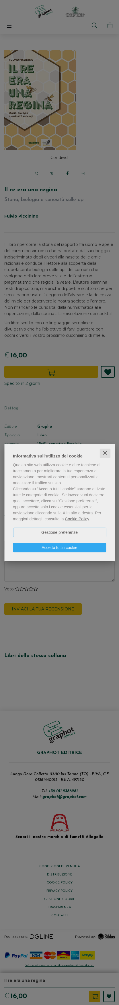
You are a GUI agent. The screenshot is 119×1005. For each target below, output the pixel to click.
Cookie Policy (77, 519)
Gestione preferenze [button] (59, 532)
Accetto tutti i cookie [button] (59, 547)
